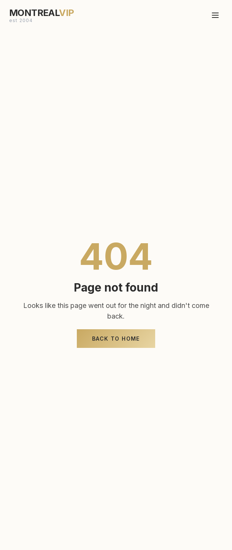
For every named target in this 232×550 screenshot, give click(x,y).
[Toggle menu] (215, 12)
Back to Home (116, 338)
